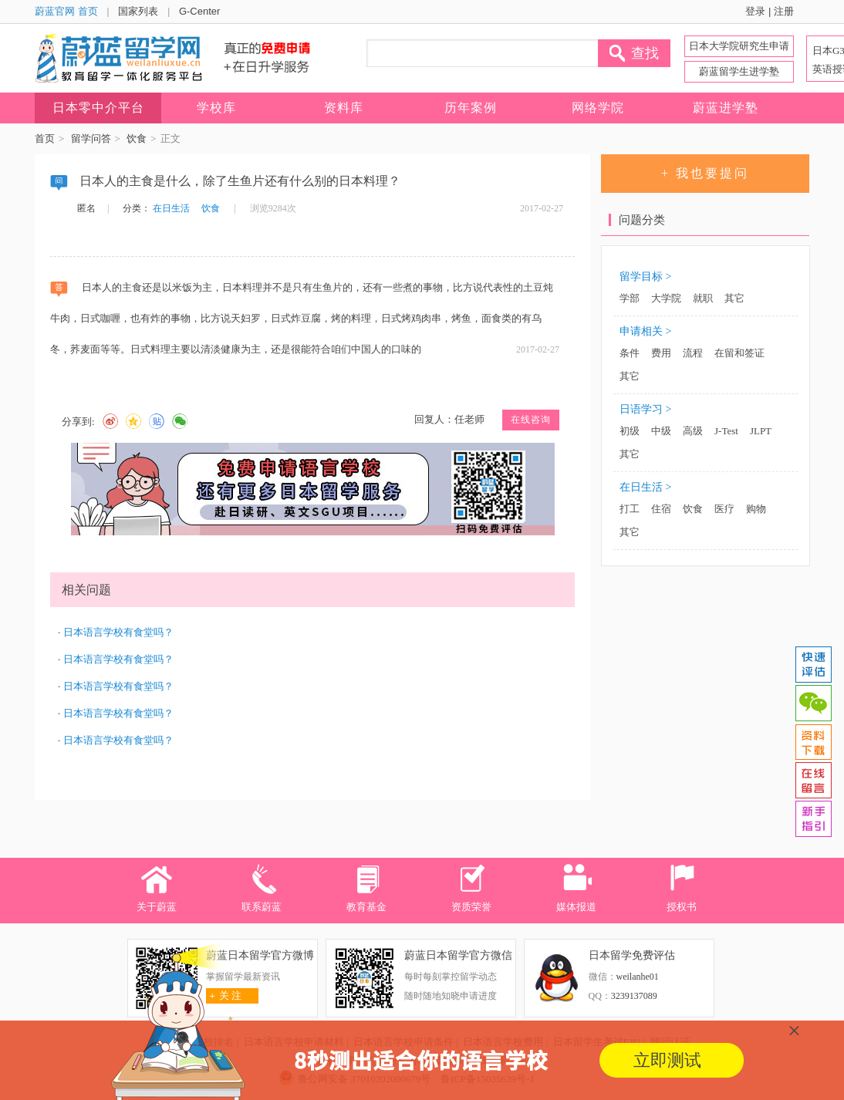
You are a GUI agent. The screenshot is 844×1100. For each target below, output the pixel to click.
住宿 (661, 509)
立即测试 (667, 1060)
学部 (629, 298)
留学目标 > (645, 276)
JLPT (760, 431)
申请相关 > (645, 331)
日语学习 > (645, 409)
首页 (45, 138)
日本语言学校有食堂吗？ (118, 632)
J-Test (726, 431)
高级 (693, 431)
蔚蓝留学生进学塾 (739, 71)
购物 (756, 509)
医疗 (724, 509)
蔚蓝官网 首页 (66, 11)
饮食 (137, 138)
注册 (784, 11)
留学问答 (91, 138)
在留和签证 (739, 353)
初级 (629, 431)
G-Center (199, 11)
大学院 (666, 298)
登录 (755, 11)
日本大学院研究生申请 (739, 46)
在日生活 (171, 208)
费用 (661, 353)
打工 (629, 509)
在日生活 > (645, 487)
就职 (703, 298)
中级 (661, 431)
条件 (629, 353)
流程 (693, 353)
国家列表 (138, 11)
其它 (734, 298)
